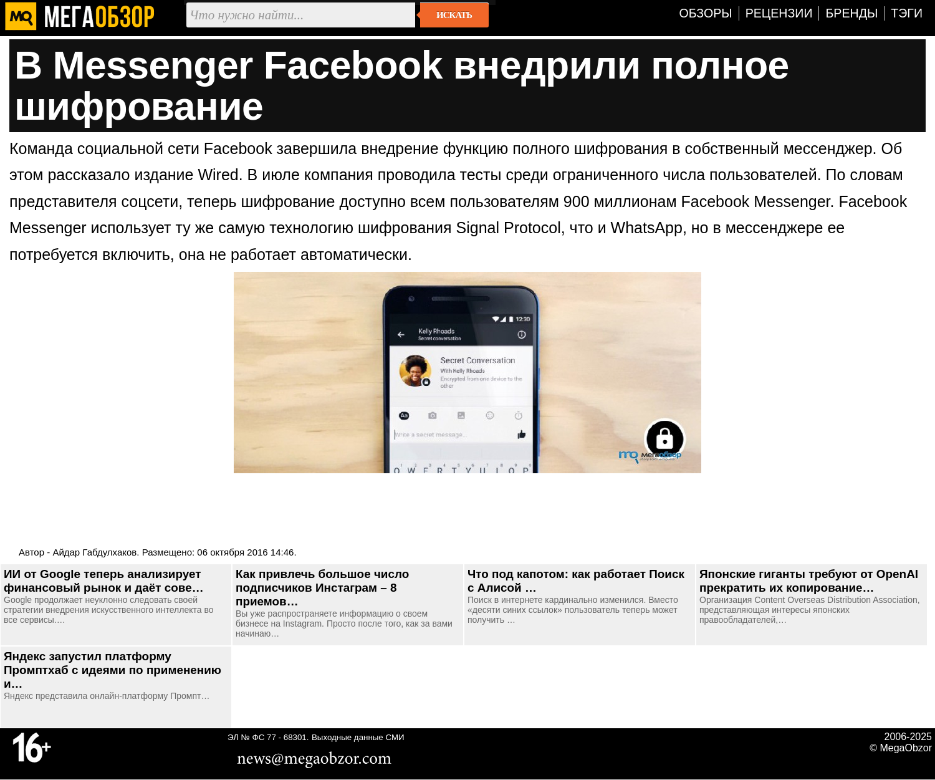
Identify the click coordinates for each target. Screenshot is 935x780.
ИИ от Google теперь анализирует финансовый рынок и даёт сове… (104, 580)
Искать (454, 15)
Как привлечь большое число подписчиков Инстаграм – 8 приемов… (322, 587)
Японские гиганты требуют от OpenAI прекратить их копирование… (808, 580)
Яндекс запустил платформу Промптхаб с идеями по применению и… (112, 670)
